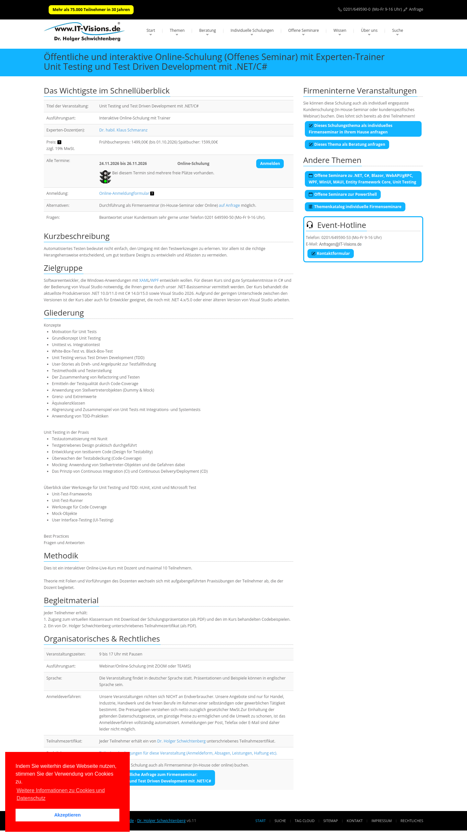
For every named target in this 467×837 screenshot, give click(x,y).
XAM (143, 280)
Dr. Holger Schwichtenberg (181, 741)
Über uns (369, 30)
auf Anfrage (229, 205)
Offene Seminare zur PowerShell (343, 194)
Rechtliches (412, 820)
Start (151, 30)
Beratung (207, 30)
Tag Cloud (305, 820)
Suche (397, 30)
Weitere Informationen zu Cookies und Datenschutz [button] (61, 794)
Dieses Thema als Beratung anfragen (347, 144)
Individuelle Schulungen (252, 30)
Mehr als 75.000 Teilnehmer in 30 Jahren (91, 9)
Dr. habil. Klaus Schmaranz (123, 130)
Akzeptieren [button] (67, 815)
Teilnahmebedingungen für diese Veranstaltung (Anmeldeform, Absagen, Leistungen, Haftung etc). (188, 753)
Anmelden (270, 163)
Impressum (381, 820)
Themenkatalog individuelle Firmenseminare (355, 206)
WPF (155, 280)
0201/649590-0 (357, 9)
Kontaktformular (330, 253)
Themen (177, 30)
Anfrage (416, 9)
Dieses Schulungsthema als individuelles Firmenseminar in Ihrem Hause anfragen (350, 129)
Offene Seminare (303, 30)
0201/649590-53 (336, 237)
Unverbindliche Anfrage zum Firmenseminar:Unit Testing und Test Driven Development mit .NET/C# (158, 778)
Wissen (339, 30)
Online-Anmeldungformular (124, 193)
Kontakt (355, 820)
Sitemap (330, 820)
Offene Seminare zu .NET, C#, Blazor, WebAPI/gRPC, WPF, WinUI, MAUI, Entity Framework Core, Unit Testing (362, 179)
